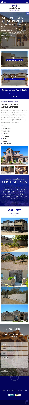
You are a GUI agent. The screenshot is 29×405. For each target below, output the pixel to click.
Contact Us (14, 96)
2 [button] (3, 41)
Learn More (5, 38)
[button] (27, 13)
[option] (14, 29)
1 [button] (2, 41)
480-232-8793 (14, 93)
